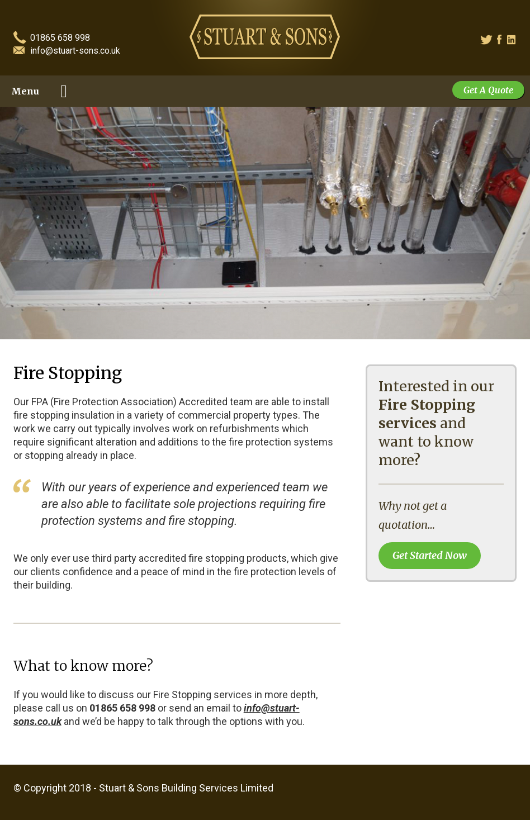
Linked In (512, 40)
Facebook (502, 40)
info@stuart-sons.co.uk (75, 51)
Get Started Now (429, 555)
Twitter (485, 40)
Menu (25, 91)
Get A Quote (488, 90)
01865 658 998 (60, 38)
